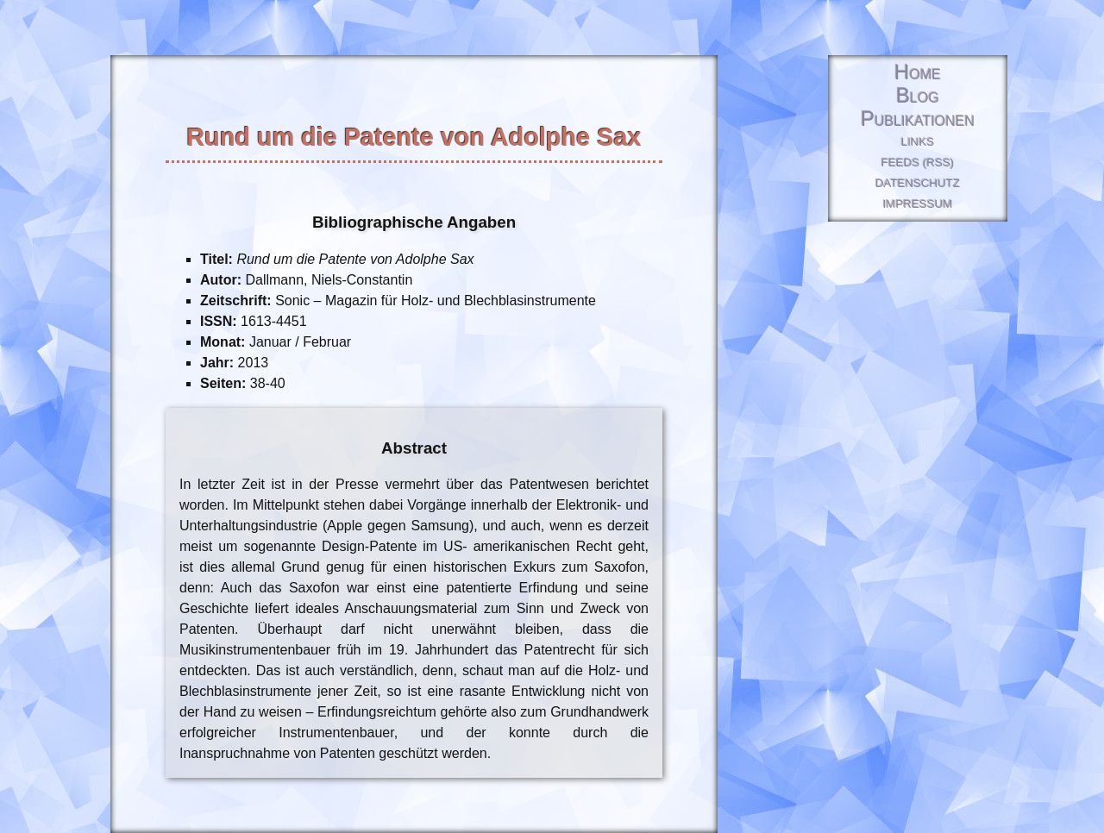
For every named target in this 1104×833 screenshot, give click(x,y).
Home (917, 73)
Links (918, 141)
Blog (917, 96)
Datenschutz (917, 183)
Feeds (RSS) (917, 162)
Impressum (918, 203)
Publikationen (918, 119)
